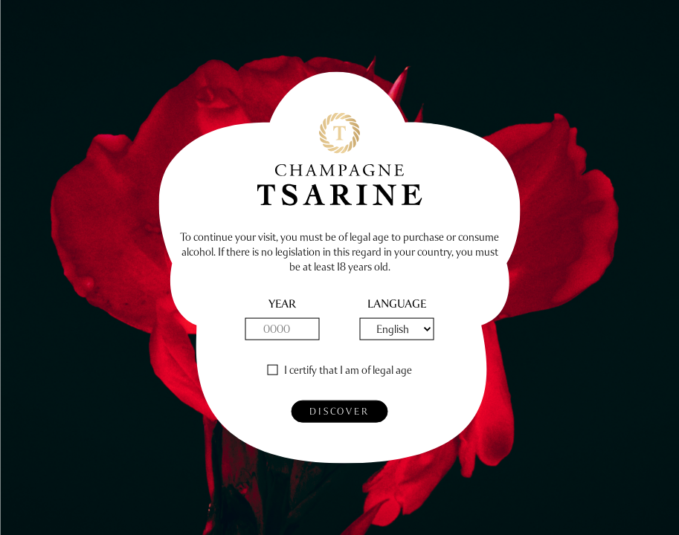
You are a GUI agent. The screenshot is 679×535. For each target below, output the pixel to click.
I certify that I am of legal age (348, 370)
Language (396, 304)
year (282, 304)
